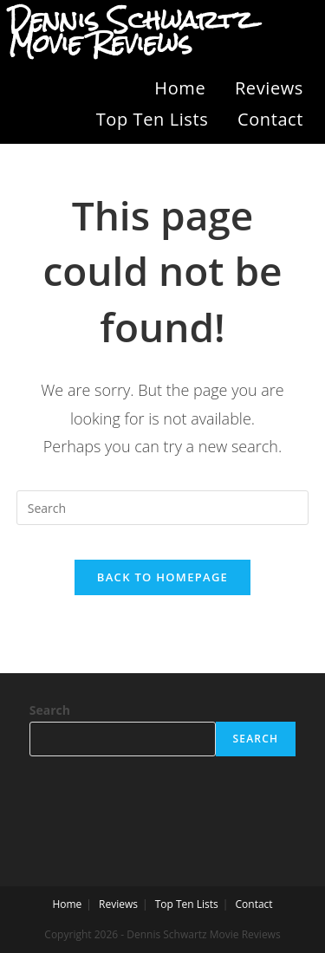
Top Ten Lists (152, 119)
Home (179, 88)
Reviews (269, 88)
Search (49, 710)
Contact (270, 119)
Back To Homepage (162, 577)
